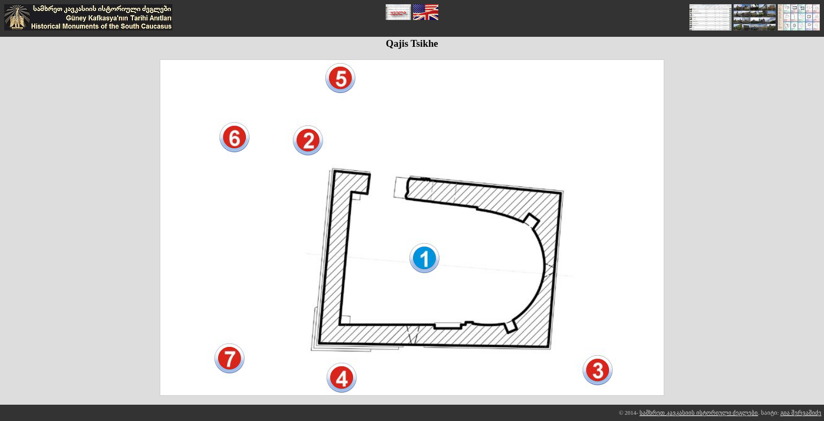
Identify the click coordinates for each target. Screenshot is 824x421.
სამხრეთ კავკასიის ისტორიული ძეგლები (699, 412)
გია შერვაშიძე (800, 412)
